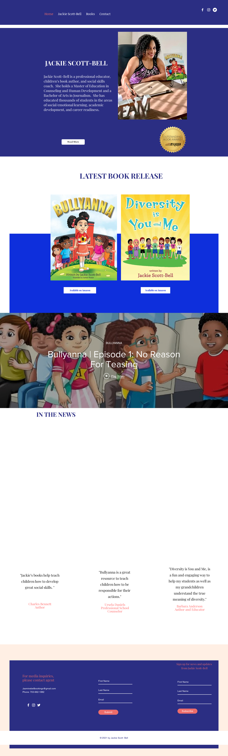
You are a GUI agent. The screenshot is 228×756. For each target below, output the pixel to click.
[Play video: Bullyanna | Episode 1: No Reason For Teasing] (114, 376)
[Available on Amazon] (80, 290)
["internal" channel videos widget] (114, 360)
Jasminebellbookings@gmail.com (39, 688)
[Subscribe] (187, 711)
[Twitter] (215, 10)
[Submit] (108, 712)
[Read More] (73, 142)
